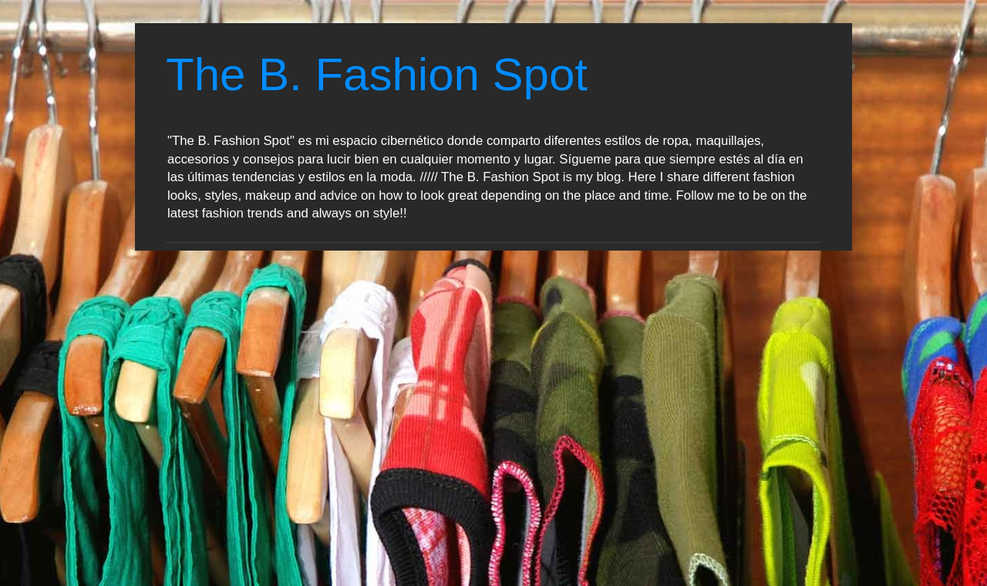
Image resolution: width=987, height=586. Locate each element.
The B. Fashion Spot (377, 74)
